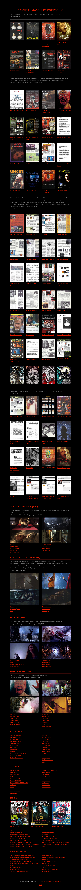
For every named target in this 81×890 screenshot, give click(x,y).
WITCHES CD (61, 386)
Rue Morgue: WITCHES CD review (50, 838)
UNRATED (45, 714)
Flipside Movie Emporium (17, 664)
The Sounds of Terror (15, 741)
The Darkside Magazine (16, 234)
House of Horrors (46, 607)
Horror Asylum (46, 751)
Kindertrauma (14, 749)
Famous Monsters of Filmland (18, 753)
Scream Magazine (14, 789)
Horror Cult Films (46, 548)
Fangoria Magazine (15, 70)
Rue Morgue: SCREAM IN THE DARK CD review (54, 830)
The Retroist (13, 793)
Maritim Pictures (46, 787)
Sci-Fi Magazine (30, 163)
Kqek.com (44, 546)
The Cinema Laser (14, 666)
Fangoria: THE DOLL (15, 778)
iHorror (12, 787)
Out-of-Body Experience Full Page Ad (19, 871)
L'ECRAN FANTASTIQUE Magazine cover (21, 861)
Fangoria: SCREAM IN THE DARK (19, 783)
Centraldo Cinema (46, 749)
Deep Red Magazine (47, 359)
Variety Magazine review (16, 110)
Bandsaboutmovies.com (16, 739)
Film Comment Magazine (63, 110)
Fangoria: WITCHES (15, 781)
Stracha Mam (45, 783)
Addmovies (45, 755)
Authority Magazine (15, 735)
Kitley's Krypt (45, 720)
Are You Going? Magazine (64, 416)
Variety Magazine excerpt (48, 865)
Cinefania (44, 735)
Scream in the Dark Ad (47, 855)
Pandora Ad (45, 859)
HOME (40, 885)
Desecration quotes (31, 359)
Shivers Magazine (61, 310)
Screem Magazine (46, 726)
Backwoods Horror (15, 791)
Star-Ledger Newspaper (48, 259)
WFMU (44, 753)
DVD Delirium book (31, 283)
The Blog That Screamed (16, 758)
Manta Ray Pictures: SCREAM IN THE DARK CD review (24, 844)
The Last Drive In (14, 770)
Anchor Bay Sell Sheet (47, 137)
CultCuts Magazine (31, 190)
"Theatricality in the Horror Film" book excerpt (22, 855)
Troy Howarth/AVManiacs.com (18, 755)
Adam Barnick (45, 741)
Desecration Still (46, 863)
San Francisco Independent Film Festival (14, 470)
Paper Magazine (30, 335)
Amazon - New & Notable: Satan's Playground (53, 857)
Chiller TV (12, 785)
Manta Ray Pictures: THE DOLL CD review (21, 846)
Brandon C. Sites (46, 745)
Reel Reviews (45, 718)
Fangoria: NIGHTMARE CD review (19, 834)
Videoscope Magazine (31, 310)
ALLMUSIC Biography (16, 832)
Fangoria (12, 544)
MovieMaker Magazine (16, 335)
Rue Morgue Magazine (47, 70)
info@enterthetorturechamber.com (51, 881)
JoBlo (11, 662)
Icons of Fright (45, 611)
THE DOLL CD (30, 386)
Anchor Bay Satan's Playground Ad (19, 859)
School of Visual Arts (62, 441)
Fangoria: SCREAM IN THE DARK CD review (21, 842)
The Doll (44, 867)
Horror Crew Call (14, 869)
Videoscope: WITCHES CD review (50, 840)
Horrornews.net (46, 743)
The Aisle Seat (13, 550)
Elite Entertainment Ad (48, 335)
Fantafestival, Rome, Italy (64, 335)
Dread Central (13, 772)
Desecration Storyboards (48, 416)
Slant (11, 611)
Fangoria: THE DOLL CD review (18, 838)
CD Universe (45, 834)
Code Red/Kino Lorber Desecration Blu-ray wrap (22, 857)
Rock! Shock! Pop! (46, 544)
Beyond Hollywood (15, 609)
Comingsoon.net (46, 550)
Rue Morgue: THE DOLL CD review (19, 840)
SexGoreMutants (46, 609)
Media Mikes (45, 747)
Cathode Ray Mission (47, 737)
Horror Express (46, 664)
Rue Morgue (13, 747)
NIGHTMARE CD (46, 386)
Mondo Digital (14, 546)
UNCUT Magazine (15, 190)
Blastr (11, 776)
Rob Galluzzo (45, 739)
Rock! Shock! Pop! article (48, 832)
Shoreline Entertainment (48, 789)
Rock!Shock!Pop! (14, 774)
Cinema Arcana (46, 781)
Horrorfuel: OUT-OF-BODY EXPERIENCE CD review (55, 842)
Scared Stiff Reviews (15, 724)
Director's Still (29, 468)
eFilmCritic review (46, 666)
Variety (12, 607)
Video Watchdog (30, 416)
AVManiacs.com (14, 552)
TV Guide (44, 234)
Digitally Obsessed (46, 662)
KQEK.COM (45, 724)
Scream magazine (14, 826)
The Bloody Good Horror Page (49, 770)
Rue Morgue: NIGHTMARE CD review (20, 836)
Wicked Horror (46, 716)
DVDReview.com (14, 548)
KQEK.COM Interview (16, 830)
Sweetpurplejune (46, 758)
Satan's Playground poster (48, 467)
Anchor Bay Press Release (63, 137)
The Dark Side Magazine (16, 163)
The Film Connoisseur (47, 760)
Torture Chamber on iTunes (49, 861)
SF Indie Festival (46, 785)
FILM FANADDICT (15, 613)
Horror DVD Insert (62, 190)
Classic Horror (14, 718)
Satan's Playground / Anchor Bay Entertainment (47, 44)
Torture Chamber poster (63, 468)
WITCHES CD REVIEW (48, 836)
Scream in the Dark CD (16, 386)
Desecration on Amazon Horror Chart (51, 869)
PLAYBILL (13, 496)
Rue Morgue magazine (37, 826)
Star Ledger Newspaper (16, 867)
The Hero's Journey (15, 737)
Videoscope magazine (57, 826)
